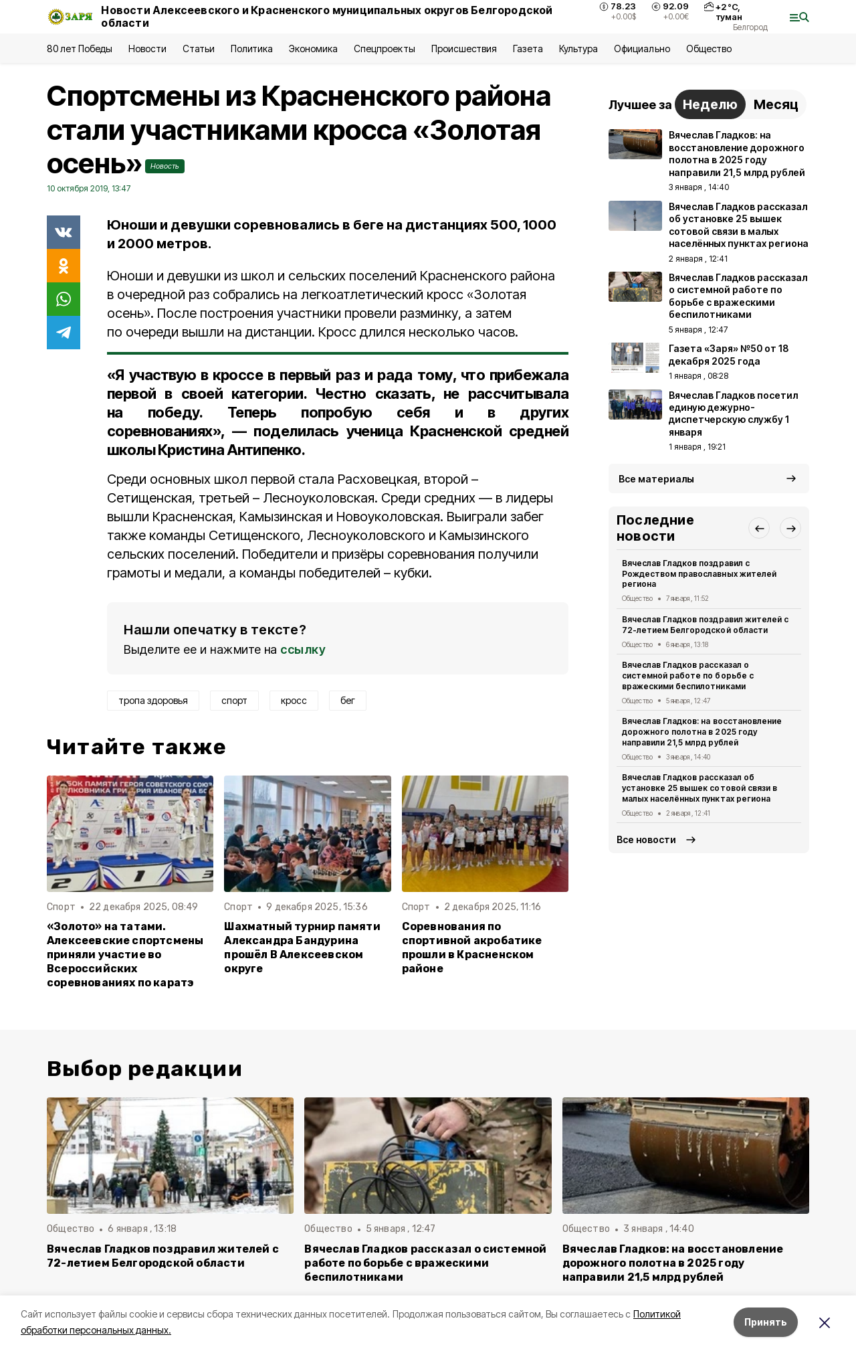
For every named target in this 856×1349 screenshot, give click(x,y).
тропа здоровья (153, 700)
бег (347, 700)
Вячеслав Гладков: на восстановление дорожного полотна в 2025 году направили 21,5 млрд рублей (702, 731)
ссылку (303, 649)
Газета (528, 48)
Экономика (313, 48)
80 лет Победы (79, 48)
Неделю (710, 104)
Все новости (646, 839)
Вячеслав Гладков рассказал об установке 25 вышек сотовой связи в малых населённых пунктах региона (699, 788)
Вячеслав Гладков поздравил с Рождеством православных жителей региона (699, 574)
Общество (709, 48)
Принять (765, 1322)
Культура (578, 48)
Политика (252, 48)
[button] (759, 528)
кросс (294, 700)
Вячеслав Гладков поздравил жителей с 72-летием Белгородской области (705, 624)
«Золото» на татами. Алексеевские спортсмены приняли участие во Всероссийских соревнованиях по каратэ (125, 954)
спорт (234, 700)
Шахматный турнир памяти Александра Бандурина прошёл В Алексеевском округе (302, 947)
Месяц (776, 104)
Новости (147, 48)
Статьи (199, 48)
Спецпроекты (384, 48)
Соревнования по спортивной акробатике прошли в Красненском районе (472, 947)
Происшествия (464, 48)
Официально (641, 48)
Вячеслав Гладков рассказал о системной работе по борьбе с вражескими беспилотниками (688, 675)
